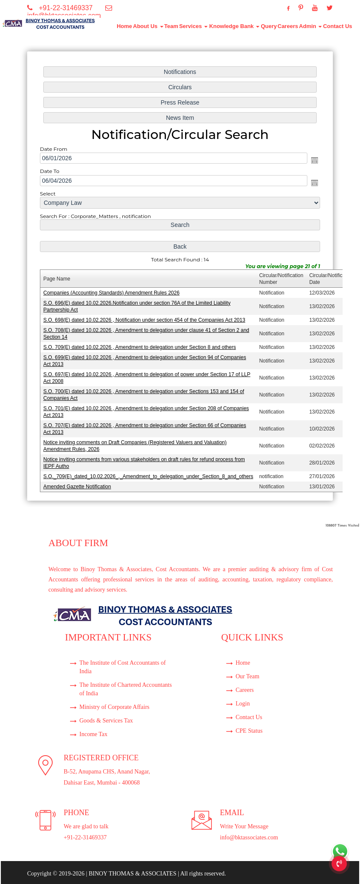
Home (124, 26)
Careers (288, 26)
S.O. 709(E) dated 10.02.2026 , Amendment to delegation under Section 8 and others (140, 345)
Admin (310, 26)
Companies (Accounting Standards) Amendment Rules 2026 (113, 292)
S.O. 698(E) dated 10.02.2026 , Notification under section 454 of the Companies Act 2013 (145, 319)
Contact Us (337, 26)
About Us (148, 26)
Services (193, 26)
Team (171, 26)
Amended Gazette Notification (79, 482)
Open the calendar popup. (312, 162)
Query (269, 26)
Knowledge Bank (234, 26)
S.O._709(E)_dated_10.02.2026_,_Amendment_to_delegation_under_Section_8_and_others (149, 472)
